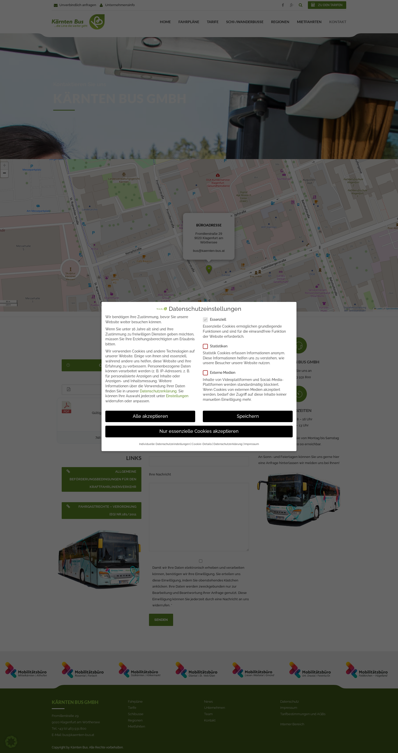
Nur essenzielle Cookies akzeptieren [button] (199, 429)
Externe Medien (221, 371)
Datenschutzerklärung (158, 389)
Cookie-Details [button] (202, 442)
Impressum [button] (251, 442)
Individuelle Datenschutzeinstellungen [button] (164, 442)
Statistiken (217, 344)
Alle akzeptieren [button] (150, 414)
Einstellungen (177, 394)
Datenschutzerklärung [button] (227, 442)
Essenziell (216, 318)
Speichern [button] (248, 414)
